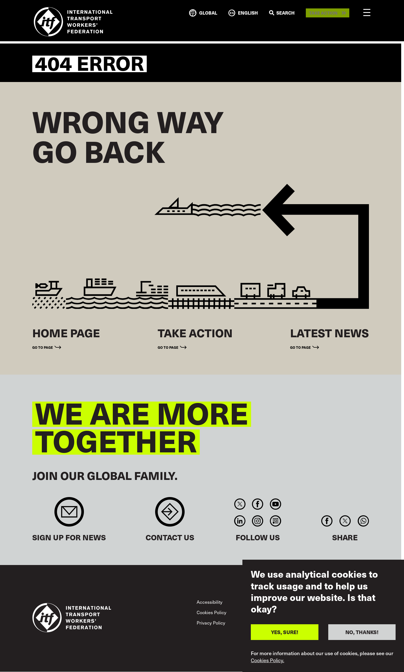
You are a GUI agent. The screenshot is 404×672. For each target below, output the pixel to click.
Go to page (42, 347)
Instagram (258, 521)
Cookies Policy (211, 612)
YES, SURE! (284, 631)
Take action (323, 13)
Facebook (258, 504)
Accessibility (209, 601)
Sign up (69, 514)
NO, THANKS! (361, 631)
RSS (275, 521)
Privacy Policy (211, 622)
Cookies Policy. (267, 660)
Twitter (240, 504)
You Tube (275, 504)
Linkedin (240, 521)
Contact (170, 514)
